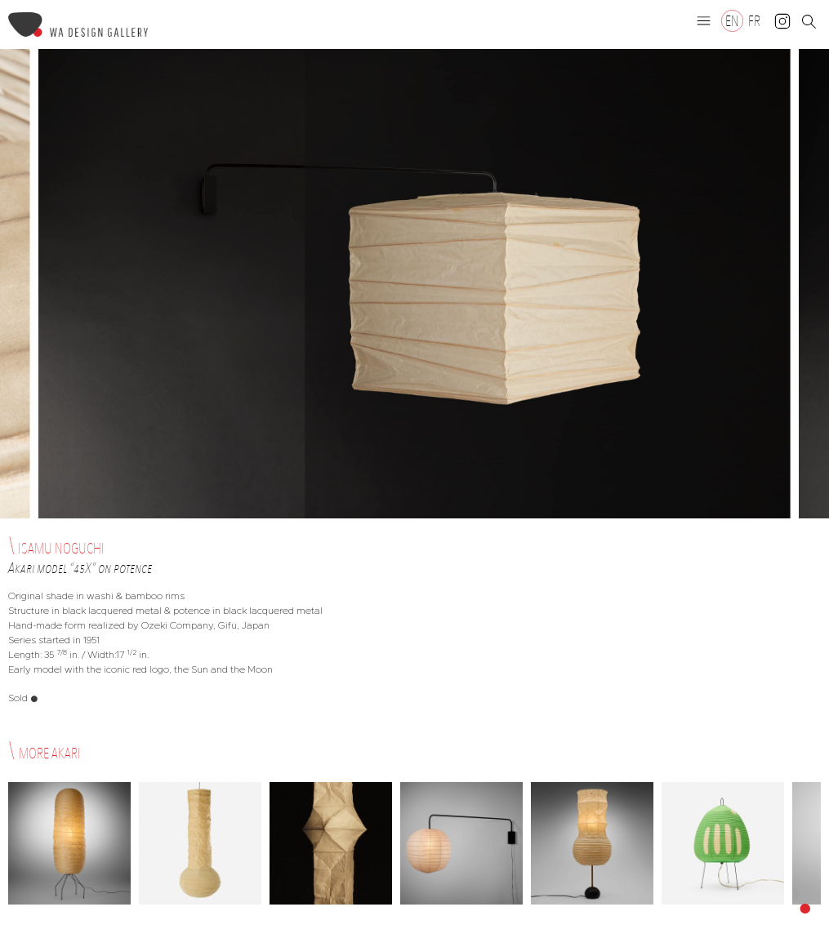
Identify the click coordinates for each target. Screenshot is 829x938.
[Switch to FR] (754, 21)
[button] (704, 20)
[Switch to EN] (732, 21)
